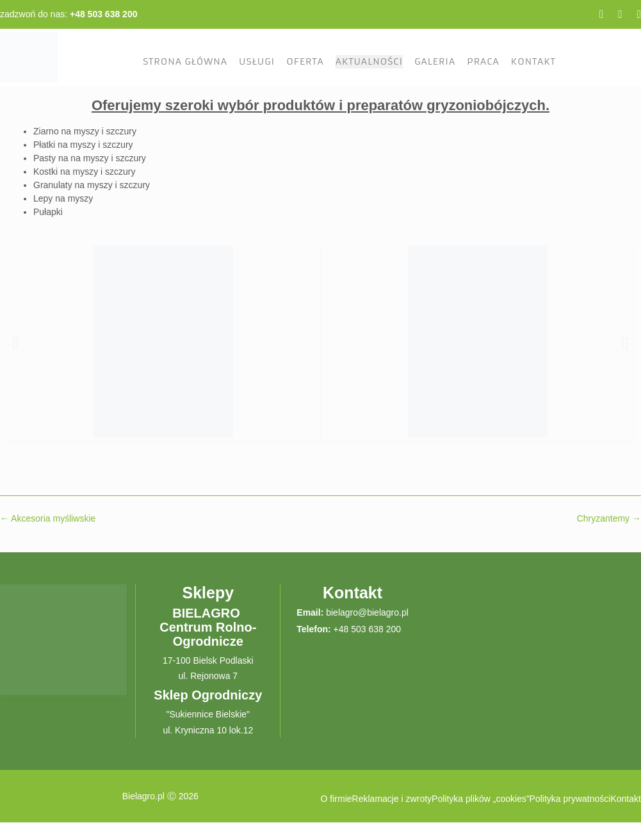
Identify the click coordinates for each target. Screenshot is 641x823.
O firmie (336, 799)
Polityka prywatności (570, 799)
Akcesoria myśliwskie (47, 518)
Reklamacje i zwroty (392, 799)
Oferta (304, 61)
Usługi (257, 61)
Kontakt (533, 61)
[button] (16, 343)
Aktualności (369, 61)
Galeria (434, 61)
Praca (483, 61)
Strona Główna (185, 61)
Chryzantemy (609, 518)
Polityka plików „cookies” (481, 799)
